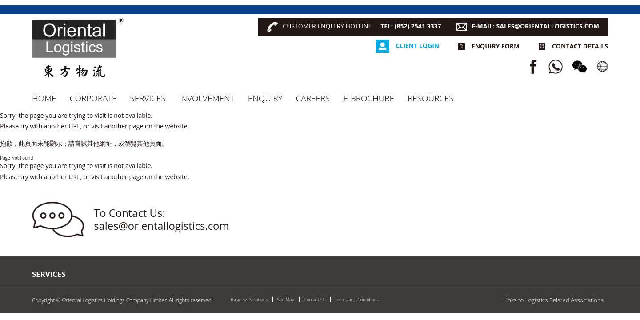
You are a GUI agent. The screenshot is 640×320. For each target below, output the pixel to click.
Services (148, 98)
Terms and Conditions (357, 299)
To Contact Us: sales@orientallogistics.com (161, 219)
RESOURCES (431, 98)
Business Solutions (249, 299)
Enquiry (265, 98)
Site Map (286, 299)
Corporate (93, 98)
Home (44, 98)
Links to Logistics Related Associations (553, 300)
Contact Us (315, 299)
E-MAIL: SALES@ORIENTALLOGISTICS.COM (535, 26)
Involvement (207, 98)
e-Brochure (368, 98)
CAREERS (313, 98)
